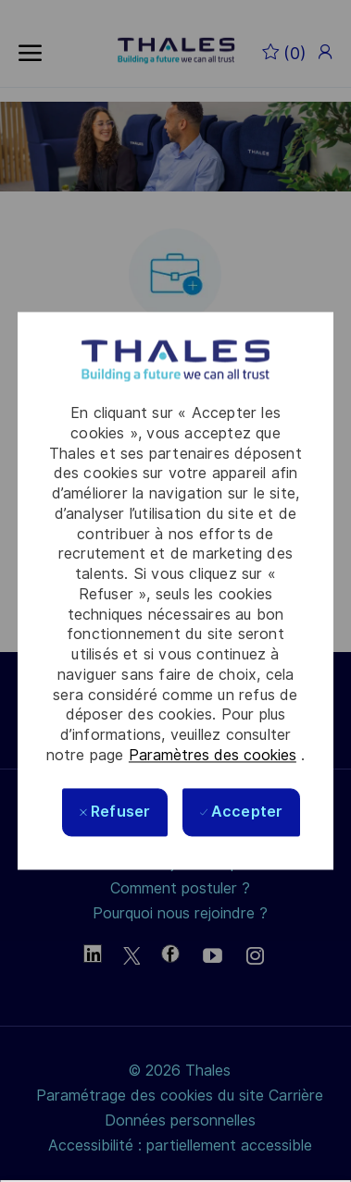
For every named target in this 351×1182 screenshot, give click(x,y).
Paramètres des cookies (212, 755)
